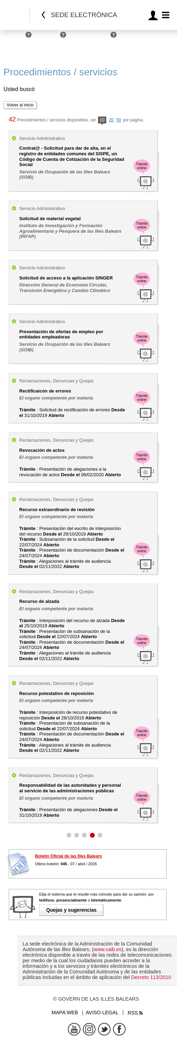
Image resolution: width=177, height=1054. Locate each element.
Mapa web (65, 1012)
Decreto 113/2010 (151, 977)
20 (111, 120)
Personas (13, 37)
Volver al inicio (20, 105)
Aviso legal (102, 1012)
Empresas (47, 37)
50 (118, 120)
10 (102, 121)
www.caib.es (108, 949)
